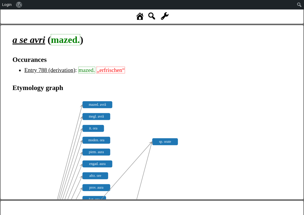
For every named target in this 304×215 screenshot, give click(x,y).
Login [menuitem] (7, 4)
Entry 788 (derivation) (49, 70)
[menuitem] (19, 4)
